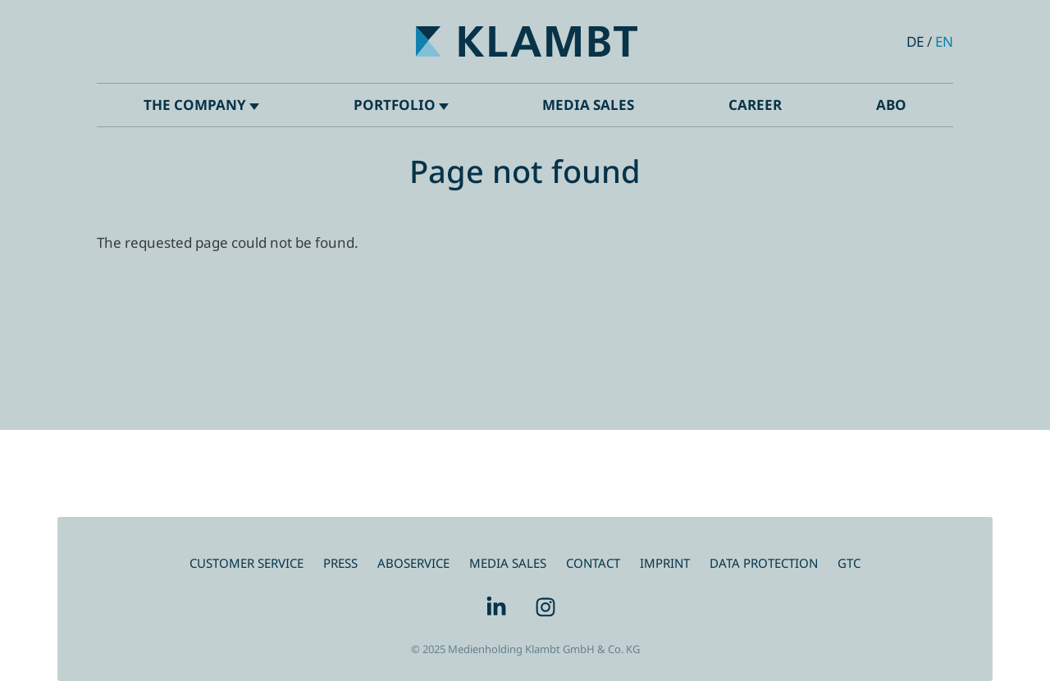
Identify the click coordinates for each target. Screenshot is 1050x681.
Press (340, 563)
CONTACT (593, 563)
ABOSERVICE (413, 563)
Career (755, 104)
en (944, 41)
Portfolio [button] (401, 104)
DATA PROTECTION (764, 563)
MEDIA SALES (507, 563)
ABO (891, 104)
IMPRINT (665, 563)
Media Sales (588, 104)
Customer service (246, 563)
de (915, 41)
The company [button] (201, 104)
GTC (849, 563)
